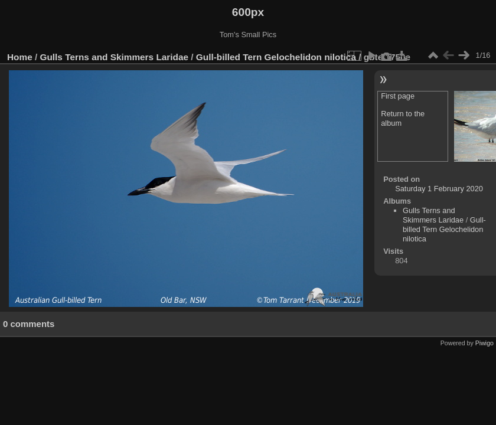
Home (19, 57)
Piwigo (484, 342)
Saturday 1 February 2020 (439, 188)
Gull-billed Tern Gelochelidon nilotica (276, 57)
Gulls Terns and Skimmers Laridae (114, 57)
